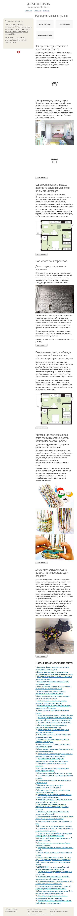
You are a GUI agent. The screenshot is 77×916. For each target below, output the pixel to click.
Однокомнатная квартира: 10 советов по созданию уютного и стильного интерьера (52, 187)
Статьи (46, 11)
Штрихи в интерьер (45, 35)
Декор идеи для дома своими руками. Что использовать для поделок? (51, 572)
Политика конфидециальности (35, 911)
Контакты (30, 909)
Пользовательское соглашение (40, 909)
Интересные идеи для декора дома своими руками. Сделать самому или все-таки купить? (51, 437)
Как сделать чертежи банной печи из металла (55, 773)
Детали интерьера (38, 3)
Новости (37, 11)
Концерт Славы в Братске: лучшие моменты (54, 722)
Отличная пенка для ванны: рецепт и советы (55, 826)
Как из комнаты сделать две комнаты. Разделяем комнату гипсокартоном (16, 40)
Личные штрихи (64, 24)
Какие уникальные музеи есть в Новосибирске (55, 715)
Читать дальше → (41, 177)
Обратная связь (53, 909)
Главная (28, 11)
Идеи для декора (45, 24)
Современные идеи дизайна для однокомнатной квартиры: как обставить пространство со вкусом (54, 355)
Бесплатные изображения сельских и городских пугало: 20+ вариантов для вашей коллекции (51, 807)
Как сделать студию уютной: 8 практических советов (51, 48)
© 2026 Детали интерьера (11, 909)
